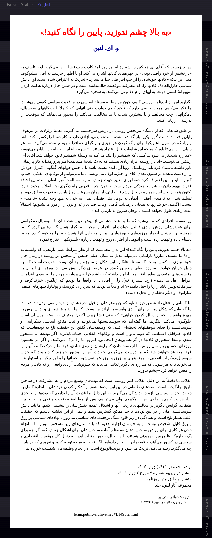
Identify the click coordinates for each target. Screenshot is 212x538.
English (44, 4)
